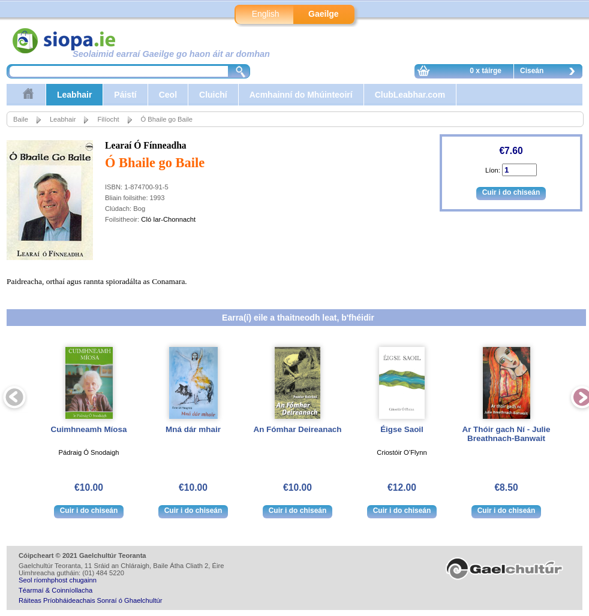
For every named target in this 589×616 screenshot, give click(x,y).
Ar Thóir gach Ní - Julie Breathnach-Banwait (506, 434)
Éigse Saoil (401, 429)
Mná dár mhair (193, 429)
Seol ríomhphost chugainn (58, 580)
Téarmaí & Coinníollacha (55, 590)
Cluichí (213, 94)
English (266, 14)
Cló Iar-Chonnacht (168, 219)
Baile (20, 119)
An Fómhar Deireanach (297, 429)
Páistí (125, 94)
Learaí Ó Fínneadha (146, 145)
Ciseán (550, 72)
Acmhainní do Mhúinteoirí (301, 94)
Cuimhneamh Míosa (89, 429)
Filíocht (108, 119)
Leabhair (74, 94)
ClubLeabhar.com (410, 94)
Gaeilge (323, 14)
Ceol (168, 94)
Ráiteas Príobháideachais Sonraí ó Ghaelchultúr (90, 600)
